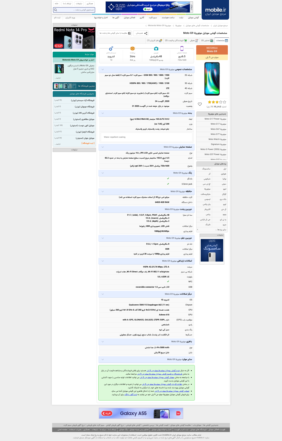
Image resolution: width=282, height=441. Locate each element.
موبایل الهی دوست (86, 125)
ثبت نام (57, 17)
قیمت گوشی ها (162, 425)
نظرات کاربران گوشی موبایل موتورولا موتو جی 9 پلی (162, 384)
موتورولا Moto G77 (218, 134)
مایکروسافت (205, 194)
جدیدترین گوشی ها (210, 425)
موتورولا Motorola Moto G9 (159, 25)
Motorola (212, 48)
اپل (225, 168)
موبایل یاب (197, 425)
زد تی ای (223, 219)
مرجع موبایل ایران (220, 25)
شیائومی (207, 179)
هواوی (223, 174)
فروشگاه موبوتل (87, 106)
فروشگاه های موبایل (198, 429)
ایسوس (207, 199)
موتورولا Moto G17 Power (215, 119)
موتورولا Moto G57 (218, 159)
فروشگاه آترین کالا (86, 113)
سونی (224, 184)
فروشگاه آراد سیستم (85, 100)
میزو (224, 224)
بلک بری (223, 199)
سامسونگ (206, 168)
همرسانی (139, 33)
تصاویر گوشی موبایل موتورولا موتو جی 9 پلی (171, 391)
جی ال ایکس (205, 219)
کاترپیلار (207, 209)
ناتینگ (207, 224)
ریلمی (208, 214)
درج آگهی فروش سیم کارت (74, 425)
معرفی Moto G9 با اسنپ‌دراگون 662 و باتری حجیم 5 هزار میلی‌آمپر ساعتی (81, 69)
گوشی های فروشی (133, 425)
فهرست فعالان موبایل (216, 429)
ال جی (223, 209)
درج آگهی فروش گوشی (115, 425)
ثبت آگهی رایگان (130, 394)
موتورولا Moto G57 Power (215, 154)
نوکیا (224, 179)
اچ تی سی (206, 184)
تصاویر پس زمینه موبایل (139, 429)
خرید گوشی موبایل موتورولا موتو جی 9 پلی (163, 370)
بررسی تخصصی (148, 425)
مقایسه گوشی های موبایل (180, 425)
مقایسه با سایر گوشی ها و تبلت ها (113, 33)
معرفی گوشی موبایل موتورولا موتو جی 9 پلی (157, 377)
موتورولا (178, 25)
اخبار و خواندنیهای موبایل (162, 429)
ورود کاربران (70, 17)
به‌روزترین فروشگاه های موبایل (82, 93)
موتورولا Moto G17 (218, 124)
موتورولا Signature (218, 144)
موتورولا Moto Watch (217, 139)
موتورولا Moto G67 (218, 129)
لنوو (224, 189)
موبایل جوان (89, 138)
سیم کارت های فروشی (95, 425)
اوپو (224, 204)
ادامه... (57, 78)
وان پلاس (206, 204)
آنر (209, 174)
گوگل (224, 194)
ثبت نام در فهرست (181, 429)
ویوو (224, 214)
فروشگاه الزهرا (88, 132)
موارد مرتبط (89, 54)
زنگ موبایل (123, 429)
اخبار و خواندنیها (101, 17)
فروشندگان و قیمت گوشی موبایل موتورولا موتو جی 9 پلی (159, 374)
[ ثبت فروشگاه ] (88, 143)
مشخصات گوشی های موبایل (197, 25)
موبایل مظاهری (87, 119)
